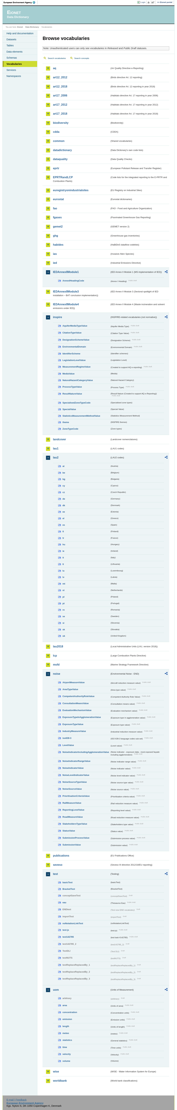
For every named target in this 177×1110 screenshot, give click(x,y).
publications (61, 855)
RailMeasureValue (71, 803)
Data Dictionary (32, 27)
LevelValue (68, 745)
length (65, 1026)
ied (55, 262)
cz (63, 492)
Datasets (11, 39)
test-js (65, 930)
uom (56, 989)
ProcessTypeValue (72, 387)
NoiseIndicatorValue (72, 768)
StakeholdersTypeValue (74, 824)
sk (63, 629)
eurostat (58, 199)
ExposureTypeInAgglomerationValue (81, 717)
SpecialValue (69, 409)
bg (63, 479)
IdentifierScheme (71, 353)
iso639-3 (66, 738)
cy (63, 485)
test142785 (68, 937)
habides (58, 244)
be (63, 472)
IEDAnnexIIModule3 (66, 291)
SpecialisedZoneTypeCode (76, 402)
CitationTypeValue (71, 332)
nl (63, 590)
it (63, 557)
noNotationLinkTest (72, 923)
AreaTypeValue (70, 689)
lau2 (55, 457)
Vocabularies (14, 64)
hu (63, 544)
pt (63, 603)
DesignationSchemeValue (75, 339)
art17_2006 (60, 95)
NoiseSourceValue (72, 789)
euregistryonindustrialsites (70, 190)
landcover (59, 439)
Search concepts (81, 58)
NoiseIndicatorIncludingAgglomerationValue (85, 752)
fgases (57, 217)
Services (11, 70)
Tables (10, 45)
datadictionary (62, 150)
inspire (57, 317)
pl (63, 597)
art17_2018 (60, 113)
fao (55, 208)
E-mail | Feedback (17, 1099)
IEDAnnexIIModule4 (66, 304)
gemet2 (58, 226)
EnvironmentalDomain (74, 346)
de (63, 499)
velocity (66, 1054)
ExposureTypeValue (72, 724)
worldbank (60, 1080)
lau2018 (58, 646)
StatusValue (68, 830)
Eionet (20, 27)
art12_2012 (60, 77)
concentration (69, 1012)
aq (54, 68)
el (63, 518)
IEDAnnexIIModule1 (66, 272)
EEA (21, 2)
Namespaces (13, 76)
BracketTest (68, 889)
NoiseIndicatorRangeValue (76, 761)
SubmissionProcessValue (75, 838)
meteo (65, 1033)
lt (63, 564)
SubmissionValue (71, 844)
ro (63, 610)
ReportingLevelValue (73, 810)
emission (67, 1019)
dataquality (60, 159)
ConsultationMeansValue (75, 703)
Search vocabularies (57, 58)
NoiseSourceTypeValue (74, 782)
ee (63, 511)
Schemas (11, 57)
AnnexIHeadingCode (73, 280)
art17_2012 (60, 104)
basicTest (67, 882)
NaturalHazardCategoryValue (77, 380)
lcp (55, 655)
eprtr (56, 168)
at (63, 466)
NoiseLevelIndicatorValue (75, 775)
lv (63, 577)
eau (64, 902)
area (64, 1005)
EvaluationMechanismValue (76, 710)
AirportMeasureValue (73, 682)
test (55, 873)
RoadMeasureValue (72, 817)
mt (63, 583)
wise (56, 1071)
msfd (56, 664)
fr (63, 538)
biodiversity (60, 122)
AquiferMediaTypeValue (74, 325)
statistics (67, 1040)
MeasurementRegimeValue (76, 366)
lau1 (55, 448)
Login (143, 2)
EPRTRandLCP (63, 177)
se (63, 616)
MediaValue (68, 373)
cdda (56, 131)
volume (66, 1061)
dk (63, 505)
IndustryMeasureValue (74, 731)
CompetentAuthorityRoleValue (78, 696)
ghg (55, 235)
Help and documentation (19, 33)
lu (63, 570)
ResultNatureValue (72, 393)
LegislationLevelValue (74, 360)
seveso (57, 864)
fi (63, 531)
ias (55, 253)
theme (65, 422)
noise (56, 673)
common (58, 141)
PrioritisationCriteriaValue (76, 796)
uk (63, 636)
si (63, 623)
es (63, 525)
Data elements (14, 51)
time (64, 1047)
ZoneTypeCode (70, 429)
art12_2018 (60, 86)
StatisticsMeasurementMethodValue (81, 416)
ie (63, 551)
